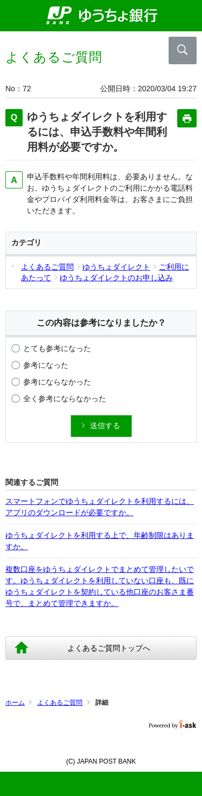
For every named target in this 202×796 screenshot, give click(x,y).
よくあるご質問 (59, 702)
